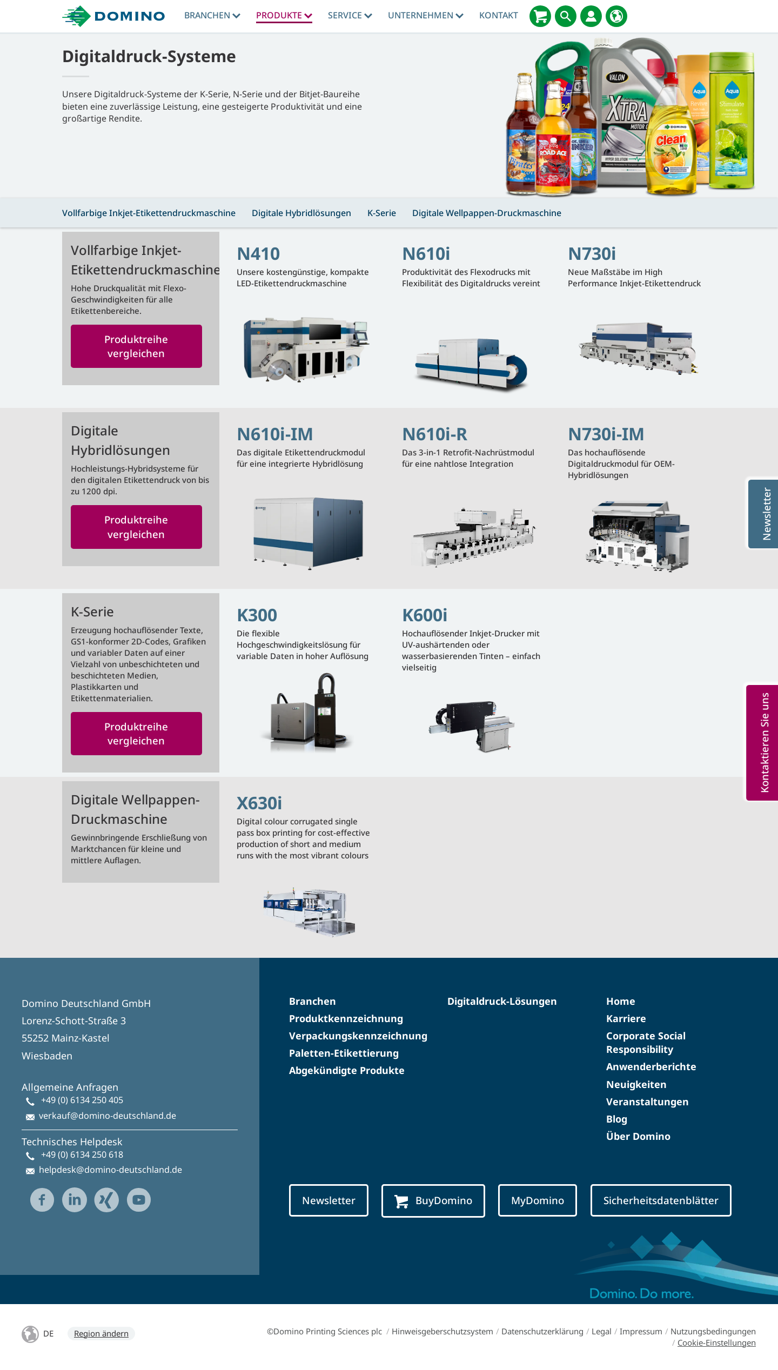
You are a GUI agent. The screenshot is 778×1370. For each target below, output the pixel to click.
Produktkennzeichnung (346, 1018)
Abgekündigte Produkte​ (347, 1070)
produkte (284, 15)
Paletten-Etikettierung (344, 1052)
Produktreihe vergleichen (136, 346)
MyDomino (537, 1200)
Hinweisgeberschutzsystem (442, 1331)
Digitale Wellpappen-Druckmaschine (486, 213)
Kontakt (498, 15)
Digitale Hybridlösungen (301, 213)
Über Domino (638, 1136)
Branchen (212, 15)
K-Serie (381, 213)
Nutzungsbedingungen (713, 1331)
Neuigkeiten (636, 1084)
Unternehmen (426, 15)
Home (620, 1001)
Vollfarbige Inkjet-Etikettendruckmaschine (149, 213)
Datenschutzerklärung (542, 1331)
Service (350, 15)
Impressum (641, 1331)
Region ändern (101, 1333)
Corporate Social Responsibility (646, 1042)
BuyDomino (433, 1200)
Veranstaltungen (647, 1101)
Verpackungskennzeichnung (358, 1035)
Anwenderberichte (651, 1066)
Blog (616, 1118)
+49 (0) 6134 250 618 (82, 1154)
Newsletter (329, 1200)
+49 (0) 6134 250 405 (82, 1100)
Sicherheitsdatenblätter (661, 1200)
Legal (602, 1331)
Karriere (626, 1018)
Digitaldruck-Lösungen (502, 1001)
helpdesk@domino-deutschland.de (110, 1170)
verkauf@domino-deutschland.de (107, 1115)
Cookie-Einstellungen (717, 1342)
